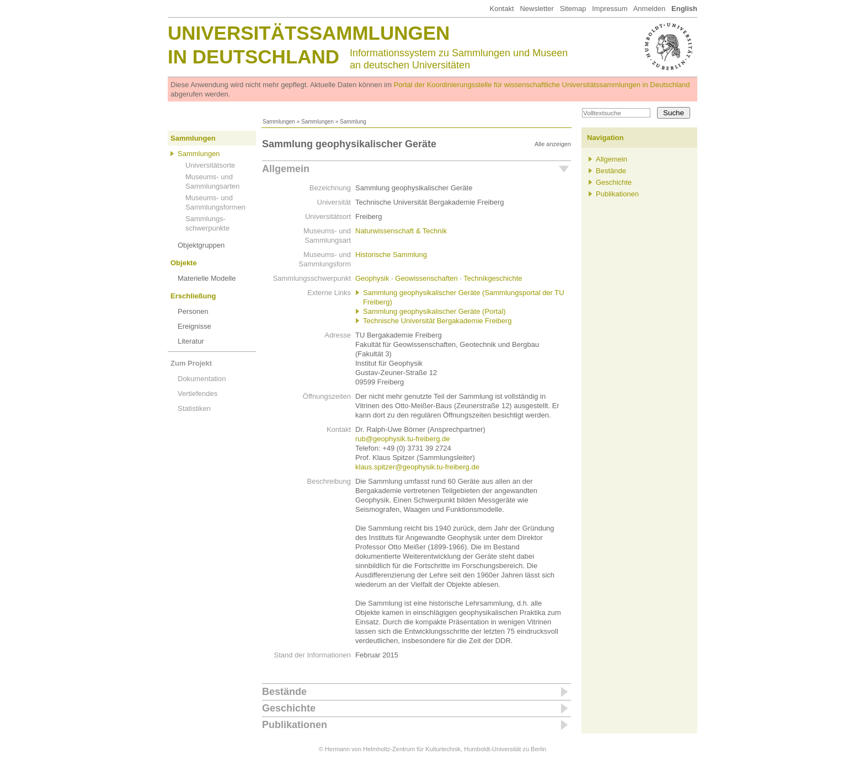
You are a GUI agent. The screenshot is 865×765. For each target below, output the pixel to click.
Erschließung (193, 296)
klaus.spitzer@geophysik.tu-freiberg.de (417, 467)
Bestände (284, 691)
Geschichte (289, 708)
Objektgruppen (201, 245)
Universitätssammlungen (309, 33)
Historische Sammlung (391, 254)
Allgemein (285, 168)
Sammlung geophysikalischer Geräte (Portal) (434, 311)
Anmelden (649, 8)
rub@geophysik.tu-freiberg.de (402, 439)
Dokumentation (202, 379)
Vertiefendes (197, 393)
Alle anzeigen (553, 144)
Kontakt (501, 8)
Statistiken (194, 408)
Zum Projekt (191, 363)
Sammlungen (279, 122)
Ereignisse (194, 326)
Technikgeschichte (492, 278)
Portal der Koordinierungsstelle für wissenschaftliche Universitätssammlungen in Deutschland (542, 85)
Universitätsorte (210, 165)
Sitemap (573, 8)
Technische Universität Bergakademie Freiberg (437, 321)
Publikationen (294, 724)
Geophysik (372, 278)
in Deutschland (253, 56)
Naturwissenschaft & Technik (401, 231)
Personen (193, 311)
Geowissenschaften (426, 278)
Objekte (183, 263)
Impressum (609, 8)
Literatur (191, 341)
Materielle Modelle (207, 278)
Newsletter (536, 8)
